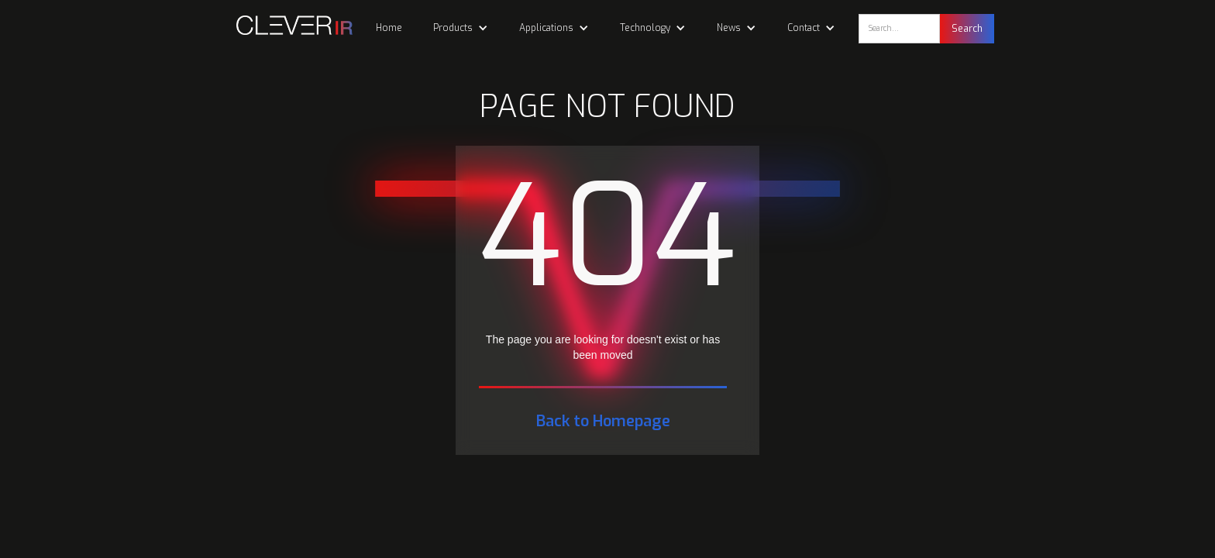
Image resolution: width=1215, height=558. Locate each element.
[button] (461, 27)
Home (389, 28)
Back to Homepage (603, 422)
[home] (287, 25)
